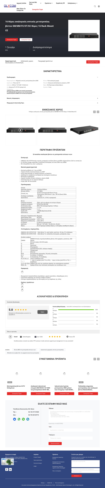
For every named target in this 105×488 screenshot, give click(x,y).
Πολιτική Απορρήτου (59, 482)
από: (50, 426)
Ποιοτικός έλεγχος (38, 463)
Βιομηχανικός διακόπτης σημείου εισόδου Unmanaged (58, 467)
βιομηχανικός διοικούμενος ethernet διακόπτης (58, 462)
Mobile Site (49, 482)
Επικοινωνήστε (55, 443)
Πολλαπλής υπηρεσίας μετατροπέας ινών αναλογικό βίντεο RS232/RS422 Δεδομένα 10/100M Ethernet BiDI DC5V (88, 389)
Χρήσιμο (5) (72, 336)
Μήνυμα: (51, 408)
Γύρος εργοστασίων (38, 460)
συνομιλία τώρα (11, 39)
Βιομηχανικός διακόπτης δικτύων (57, 458)
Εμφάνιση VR (60, 3)
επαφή (35, 466)
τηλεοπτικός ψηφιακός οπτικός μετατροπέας (52, 349)
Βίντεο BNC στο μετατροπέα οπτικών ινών (25, 349)
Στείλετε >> (76, 475)
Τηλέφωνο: (52, 434)
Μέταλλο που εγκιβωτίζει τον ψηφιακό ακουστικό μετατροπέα (23, 353)
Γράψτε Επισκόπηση (42, 312)
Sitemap (42, 482)
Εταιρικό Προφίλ (37, 457)
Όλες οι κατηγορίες (56, 470)
